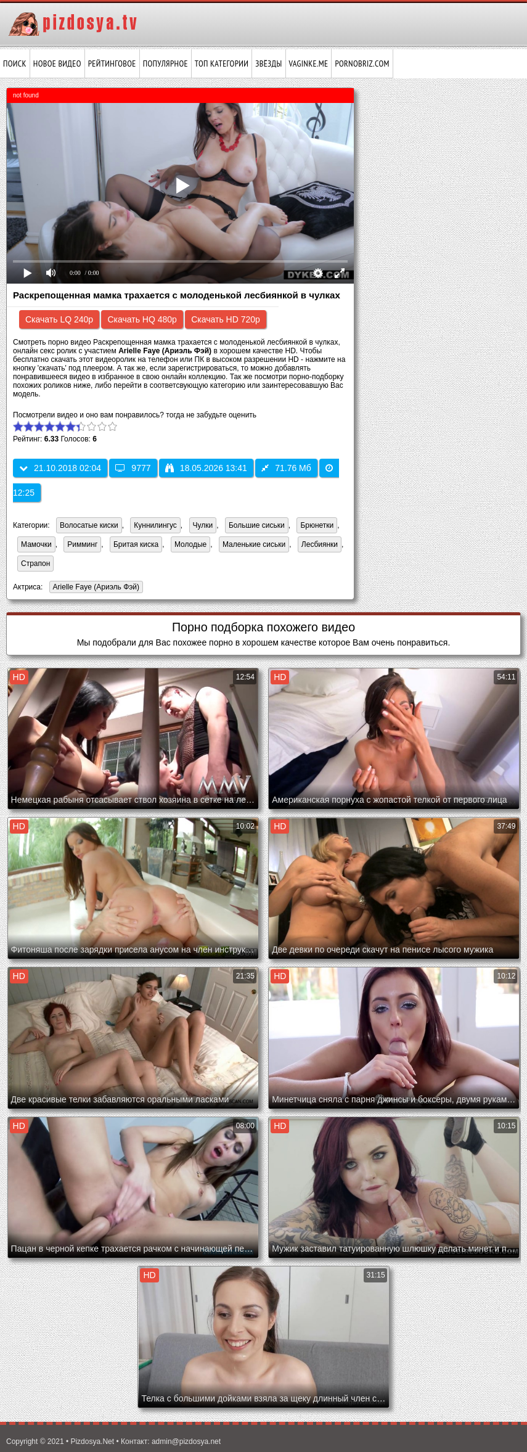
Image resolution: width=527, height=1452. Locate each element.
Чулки (203, 525)
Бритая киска (135, 544)
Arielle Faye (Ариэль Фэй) (94, 588)
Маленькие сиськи (254, 544)
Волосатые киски (89, 525)
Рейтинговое (112, 63)
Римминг (82, 544)
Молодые (190, 544)
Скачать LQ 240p (59, 319)
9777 (132, 468)
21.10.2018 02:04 (60, 468)
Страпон (35, 563)
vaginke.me (309, 63)
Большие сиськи (257, 525)
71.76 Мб (286, 468)
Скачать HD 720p (225, 319)
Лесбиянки (319, 544)
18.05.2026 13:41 (206, 468)
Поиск (15, 63)
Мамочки (36, 544)
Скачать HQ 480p (141, 319)
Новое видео (57, 63)
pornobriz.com (362, 63)
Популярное (165, 63)
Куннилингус (155, 525)
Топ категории (221, 63)
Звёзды (268, 63)
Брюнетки (316, 525)
